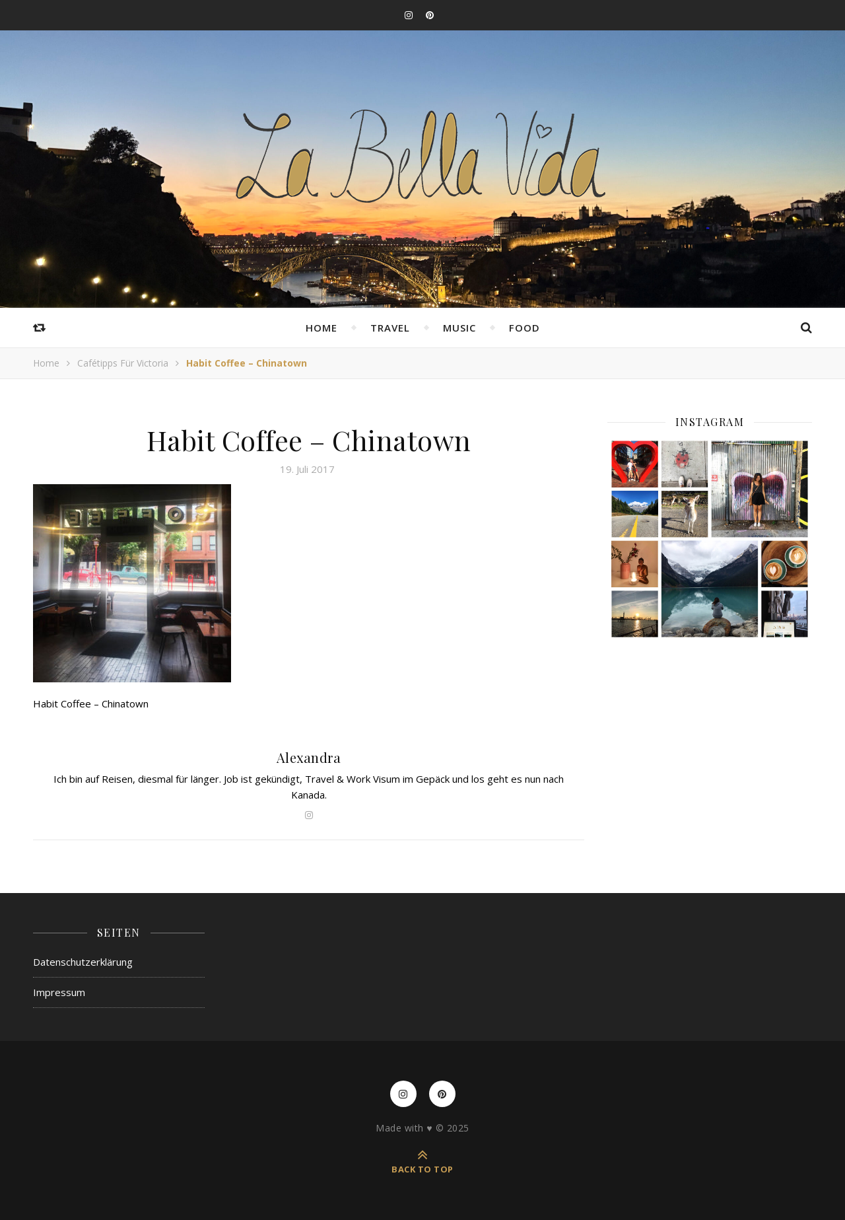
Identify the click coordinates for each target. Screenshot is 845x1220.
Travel (390, 327)
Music (459, 327)
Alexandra (309, 757)
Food (524, 327)
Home (321, 327)
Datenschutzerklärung (83, 961)
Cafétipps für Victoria (122, 363)
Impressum (59, 992)
